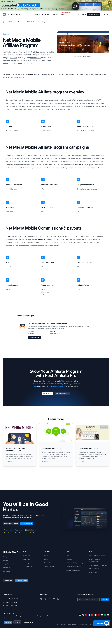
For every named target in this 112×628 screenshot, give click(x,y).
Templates (69, 559)
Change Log (25, 563)
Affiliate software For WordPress (98, 565)
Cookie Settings (28, 622)
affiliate (30, 74)
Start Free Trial (47, 393)
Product (37, 14)
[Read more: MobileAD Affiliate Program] (92, 444)
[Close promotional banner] (109, 2)
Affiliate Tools (93, 572)
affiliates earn (40, 239)
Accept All (8, 622)
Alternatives (6, 571)
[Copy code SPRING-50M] (18, 8)
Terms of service (60, 624)
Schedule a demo (62, 393)
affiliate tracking (66, 381)
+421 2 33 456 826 (11, 599)
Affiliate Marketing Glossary (74, 566)
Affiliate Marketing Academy (74, 563)
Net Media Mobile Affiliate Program (37, 22)
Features (5, 560)
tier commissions (21, 239)
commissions (35, 58)
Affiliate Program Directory (15, 22)
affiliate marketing (58, 387)
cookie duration (80, 165)
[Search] (79, 14)
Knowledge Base (26, 555)
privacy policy (13, 618)
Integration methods (8, 564)
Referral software (94, 568)
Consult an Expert (93, 14)
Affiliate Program (49, 566)
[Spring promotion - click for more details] (56, 5)
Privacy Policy (83, 624)
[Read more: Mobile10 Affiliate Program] (56, 444)
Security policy (72, 624)
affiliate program (39, 52)
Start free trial (8, 580)
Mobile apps (6, 567)
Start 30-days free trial (11, 523)
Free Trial (105, 14)
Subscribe (105, 599)
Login (84, 14)
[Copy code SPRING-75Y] (49, 8)
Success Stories (48, 563)
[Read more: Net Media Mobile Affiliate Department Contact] (19, 444)
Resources (46, 14)
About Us (46, 555)
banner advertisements (89, 189)
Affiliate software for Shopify (97, 555)
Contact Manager (34, 337)
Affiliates (13, 58)
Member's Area (26, 559)
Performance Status (27, 566)
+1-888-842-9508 (11, 602)
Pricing (5, 557)
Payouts (8, 236)
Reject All (17, 622)
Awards (46, 559)
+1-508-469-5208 (11, 606)
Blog (67, 555)
